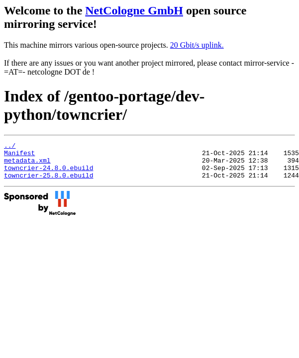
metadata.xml (27, 164)
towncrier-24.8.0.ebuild (48, 173)
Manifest (19, 155)
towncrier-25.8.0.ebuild (48, 182)
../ (9, 146)
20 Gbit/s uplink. (197, 45)
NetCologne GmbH (134, 10)
